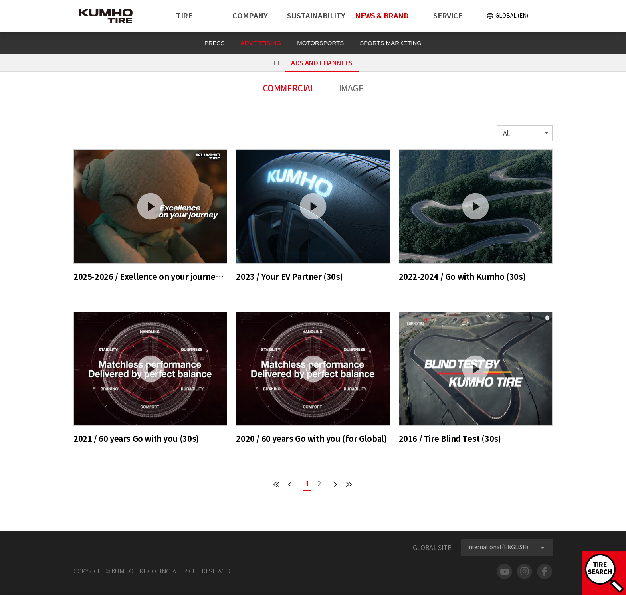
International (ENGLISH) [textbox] (497, 547)
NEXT (335, 484)
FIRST (276, 484)
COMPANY (249, 15)
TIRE (184, 15)
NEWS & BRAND (381, 15)
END (349, 484)
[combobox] (525, 133)
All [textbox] (506, 133)
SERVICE (447, 15)
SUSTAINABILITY (316, 15)
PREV (289, 484)
